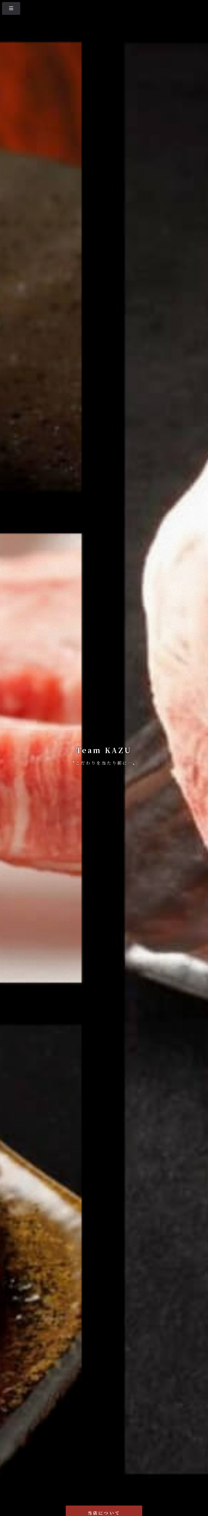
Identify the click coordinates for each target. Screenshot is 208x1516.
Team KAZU (104, 750)
